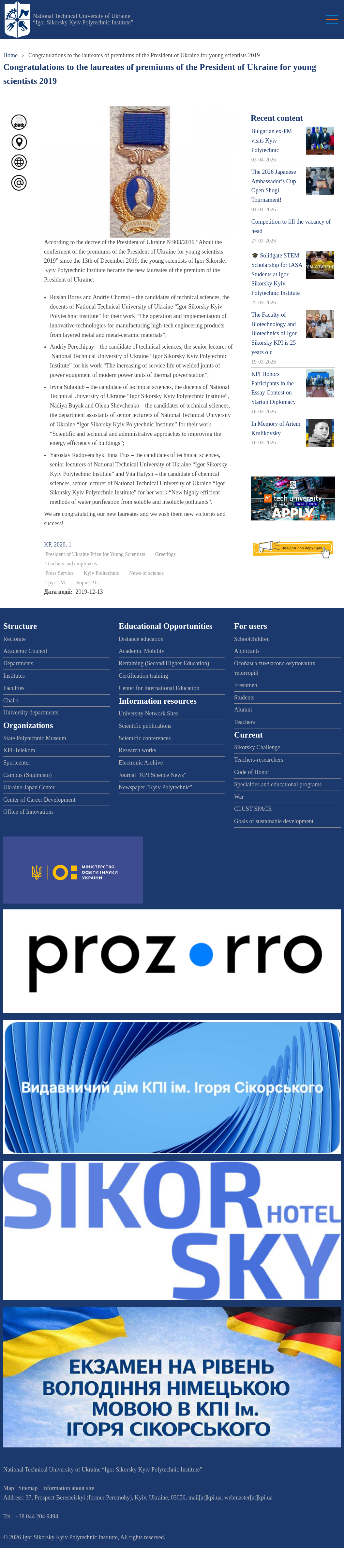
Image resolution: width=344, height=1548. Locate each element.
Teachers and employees (71, 564)
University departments (30, 712)
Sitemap (28, 1488)
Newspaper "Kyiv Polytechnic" (155, 787)
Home (10, 55)
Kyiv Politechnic (101, 573)
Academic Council (25, 651)
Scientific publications (145, 726)
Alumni (243, 709)
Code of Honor (251, 772)
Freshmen (245, 685)
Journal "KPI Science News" (152, 775)
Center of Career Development (39, 799)
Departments (18, 663)
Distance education (141, 639)
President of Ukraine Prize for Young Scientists (95, 554)
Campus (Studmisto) (27, 775)
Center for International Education (159, 688)
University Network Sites (148, 713)
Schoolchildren (252, 639)
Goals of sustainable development (273, 821)
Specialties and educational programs (278, 784)
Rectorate (14, 639)
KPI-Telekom (19, 750)
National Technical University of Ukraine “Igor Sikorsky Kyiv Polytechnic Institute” (83, 19)
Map (8, 1488)
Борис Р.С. (87, 583)
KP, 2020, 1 (57, 544)
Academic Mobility (141, 651)
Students (244, 697)
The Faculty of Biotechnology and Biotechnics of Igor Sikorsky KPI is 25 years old (274, 333)
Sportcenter (16, 762)
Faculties (13, 688)
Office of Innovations (28, 812)
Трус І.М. (55, 583)
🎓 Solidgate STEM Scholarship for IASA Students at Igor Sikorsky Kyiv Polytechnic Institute (276, 274)
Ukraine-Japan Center (28, 787)
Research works (137, 750)
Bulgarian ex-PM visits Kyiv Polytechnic (271, 140)
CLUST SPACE (253, 809)
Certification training (143, 675)
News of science (146, 573)
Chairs (11, 700)
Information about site (68, 1488)
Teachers (244, 722)
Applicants (247, 651)
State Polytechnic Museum (34, 738)
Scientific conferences (145, 738)
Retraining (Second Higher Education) (164, 663)
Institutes (14, 675)
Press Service (59, 573)
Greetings (165, 554)
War (239, 797)
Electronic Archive (141, 762)
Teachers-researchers (258, 759)
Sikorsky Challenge (257, 747)
